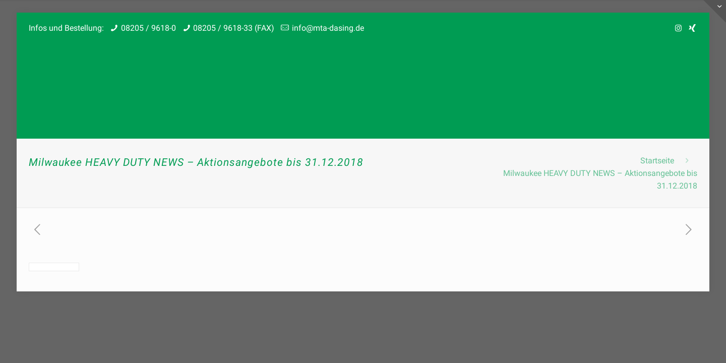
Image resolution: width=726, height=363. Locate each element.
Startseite (657, 160)
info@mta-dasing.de (328, 28)
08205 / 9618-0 (148, 28)
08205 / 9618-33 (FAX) (233, 28)
